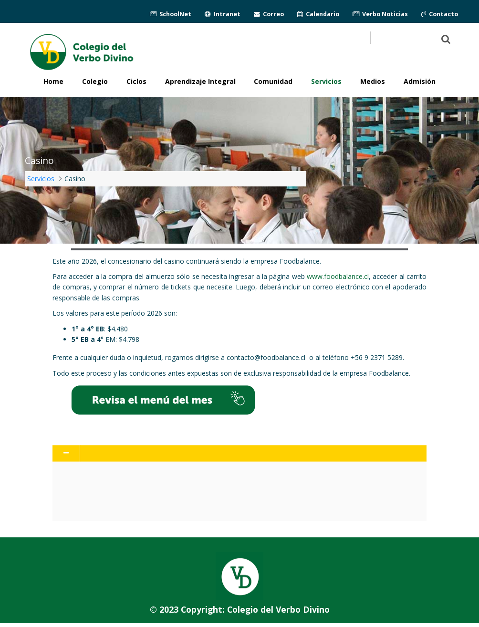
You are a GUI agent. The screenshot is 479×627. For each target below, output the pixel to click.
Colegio (95, 81)
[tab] (239, 453)
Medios (372, 81)
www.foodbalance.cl (338, 276)
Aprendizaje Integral (200, 81)
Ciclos (136, 81)
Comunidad (273, 81)
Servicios (326, 81)
